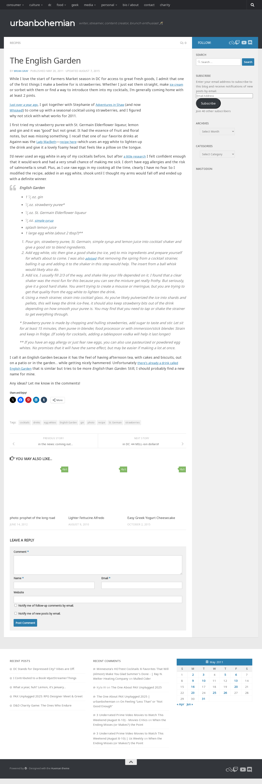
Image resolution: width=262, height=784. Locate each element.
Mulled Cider (142, 684)
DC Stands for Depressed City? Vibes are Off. (44, 674)
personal (107, 5)
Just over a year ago (26, 104)
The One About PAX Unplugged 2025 (136, 693)
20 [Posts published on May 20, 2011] (236, 692)
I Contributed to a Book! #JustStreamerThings (44, 683)
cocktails (25, 428)
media (88, 5)
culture (34, 5)
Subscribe (208, 103)
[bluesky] (231, 42)
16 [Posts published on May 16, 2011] (193, 692)
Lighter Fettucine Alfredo (87, 523)
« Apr (180, 710)
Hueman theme (60, 774)
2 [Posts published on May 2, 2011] (193, 680)
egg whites (50, 428)
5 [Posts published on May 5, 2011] (225, 680)
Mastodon (204, 169)
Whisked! (25, 110)
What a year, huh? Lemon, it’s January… (39, 692)
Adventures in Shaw (117, 104)
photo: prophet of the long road (34, 523)
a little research (137, 162)
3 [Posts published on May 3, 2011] (203, 680)
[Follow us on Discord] (250, 42)
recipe (101, 428)
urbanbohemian (42, 23)
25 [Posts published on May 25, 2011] (214, 698)
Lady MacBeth (48, 141)
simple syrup (45, 226)
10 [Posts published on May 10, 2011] (203, 686)
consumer (14, 5)
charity (165, 5)
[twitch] (237, 42)
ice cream (178, 84)
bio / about (131, 5)
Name (19, 583)
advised (91, 264)
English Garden (68, 428)
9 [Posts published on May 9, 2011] (193, 686)
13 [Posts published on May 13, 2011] (236, 686)
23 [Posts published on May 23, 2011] (193, 698)
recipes (16, 43)
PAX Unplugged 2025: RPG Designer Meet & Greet (48, 702)
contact (149, 5)
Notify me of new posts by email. (39, 619)
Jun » (190, 710)
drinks (36, 428)
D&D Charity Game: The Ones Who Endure (42, 711)
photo (91, 428)
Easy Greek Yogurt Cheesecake (151, 523)
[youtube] (243, 42)
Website (19, 598)
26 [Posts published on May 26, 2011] (225, 698)
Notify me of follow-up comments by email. (46, 611)
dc (49, 5)
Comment (21, 557)
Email (105, 583)
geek (75, 5)
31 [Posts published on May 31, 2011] (203, 704)
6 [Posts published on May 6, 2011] (236, 680)
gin (82, 428)
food (60, 5)
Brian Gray (22, 71)
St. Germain (115, 428)
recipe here (73, 141)
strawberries (132, 428)
